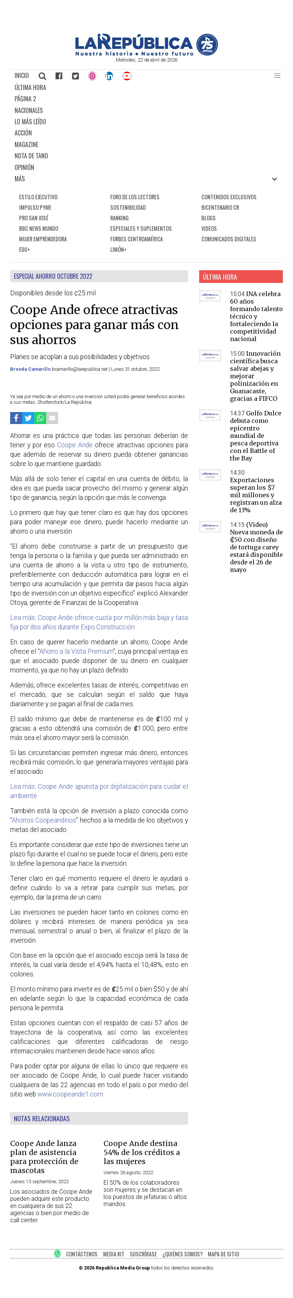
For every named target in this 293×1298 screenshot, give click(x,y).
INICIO (22, 75)
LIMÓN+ (118, 249)
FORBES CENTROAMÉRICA (136, 239)
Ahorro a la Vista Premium (76, 651)
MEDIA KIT (114, 1254)
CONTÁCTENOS (82, 1254)
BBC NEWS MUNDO (38, 228)
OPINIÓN (24, 167)
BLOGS (208, 218)
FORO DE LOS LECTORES (134, 197)
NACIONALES (29, 110)
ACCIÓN (23, 132)
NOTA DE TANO (31, 155)
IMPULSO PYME (35, 207)
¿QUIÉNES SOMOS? (182, 1254)
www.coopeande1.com (70, 1094)
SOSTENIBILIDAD (128, 207)
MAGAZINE (26, 144)
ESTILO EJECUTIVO (38, 197)
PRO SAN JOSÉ (33, 218)
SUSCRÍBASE (143, 1254)
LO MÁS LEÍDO (30, 121)
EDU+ (24, 249)
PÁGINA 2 (25, 98)
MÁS (20, 178)
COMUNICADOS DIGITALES (228, 239)
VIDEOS (209, 228)
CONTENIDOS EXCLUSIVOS (229, 197)
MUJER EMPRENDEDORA (43, 239)
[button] (277, 76)
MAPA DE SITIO (223, 1254)
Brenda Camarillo (31, 369)
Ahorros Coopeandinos (44, 820)
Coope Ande (75, 445)
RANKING (119, 218)
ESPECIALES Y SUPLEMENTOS (141, 228)
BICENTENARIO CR (220, 207)
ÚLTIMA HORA (30, 87)
